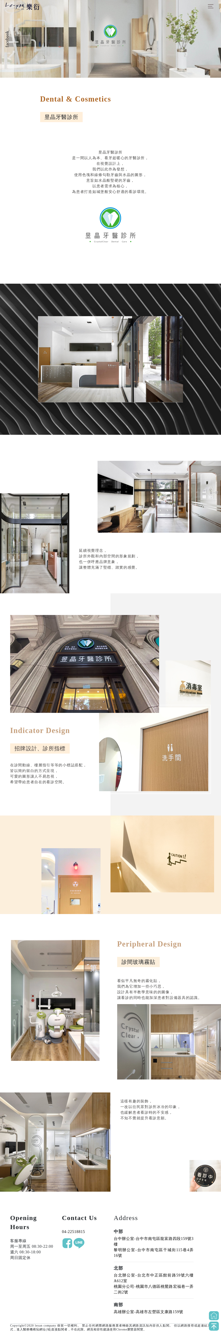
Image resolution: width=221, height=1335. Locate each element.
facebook (7, 39)
